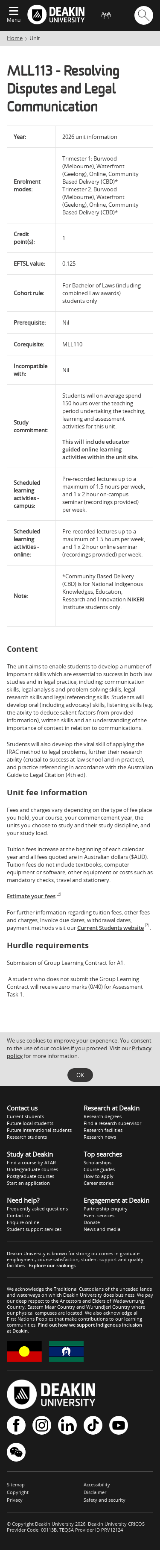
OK (80, 1075)
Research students (27, 1137)
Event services (99, 1215)
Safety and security (104, 1500)
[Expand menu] (13, 11)
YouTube (118, 1425)
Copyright (18, 1492)
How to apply (98, 1176)
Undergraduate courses (32, 1169)
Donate (92, 1222)
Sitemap (16, 1484)
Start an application (28, 1183)
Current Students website (113, 928)
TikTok (93, 1425)
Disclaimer (95, 1492)
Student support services (34, 1229)
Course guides (99, 1169)
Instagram (41, 1425)
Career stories (98, 1183)
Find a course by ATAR (31, 1162)
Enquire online (23, 1222)
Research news (100, 1137)
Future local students (30, 1123)
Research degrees (103, 1116)
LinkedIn (67, 1425)
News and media (102, 1229)
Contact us (18, 1215)
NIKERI (136, 599)
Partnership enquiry (106, 1208)
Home (15, 38)
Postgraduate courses (30, 1176)
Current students (25, 1116)
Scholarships (97, 1162)
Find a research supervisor (112, 1123)
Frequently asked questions (37, 1208)
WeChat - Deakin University (16, 1452)
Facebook (16, 1425)
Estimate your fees (34, 896)
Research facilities (103, 1130)
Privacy (15, 1500)
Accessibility (97, 1484)
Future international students (39, 1130)
